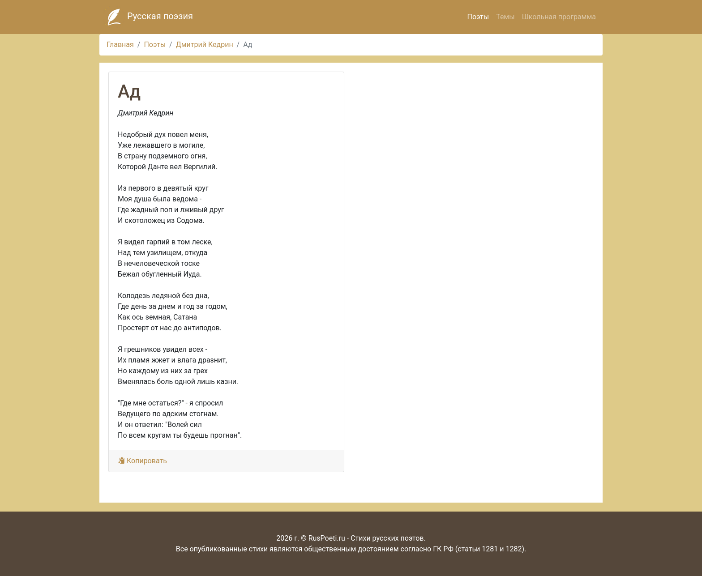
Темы (505, 17)
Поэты (478, 17)
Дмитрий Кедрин (204, 44)
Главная (120, 44)
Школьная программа (559, 17)
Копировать (142, 461)
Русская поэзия (148, 17)
